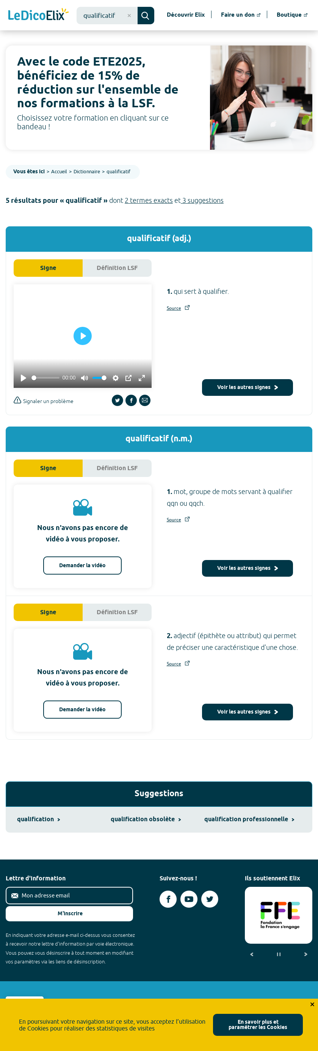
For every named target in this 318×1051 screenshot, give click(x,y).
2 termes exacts (149, 200)
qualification (38, 820)
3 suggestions (202, 200)
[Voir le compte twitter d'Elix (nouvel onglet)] (209, 899)
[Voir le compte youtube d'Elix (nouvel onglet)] (188, 899)
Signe (48, 268)
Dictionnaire (87, 171)
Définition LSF (117, 268)
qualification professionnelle (249, 820)
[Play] (23, 378)
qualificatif (118, 171)
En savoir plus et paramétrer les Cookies (258, 1025)
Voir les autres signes (247, 387)
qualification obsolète (146, 820)
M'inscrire (64, 914)
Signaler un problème (44, 400)
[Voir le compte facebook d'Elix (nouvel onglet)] (168, 899)
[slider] (45, 377)
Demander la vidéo (82, 565)
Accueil (59, 171)
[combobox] (107, 15)
